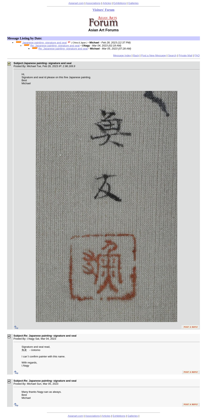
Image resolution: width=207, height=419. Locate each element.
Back (136, 55)
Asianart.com (76, 3)
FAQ (197, 55)
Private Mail (185, 55)
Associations (93, 3)
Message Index (122, 55)
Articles (106, 3)
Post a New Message (153, 55)
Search (172, 55)
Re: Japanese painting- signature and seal (55, 45)
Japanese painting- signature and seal (44, 42)
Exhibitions (119, 3)
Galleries (133, 3)
